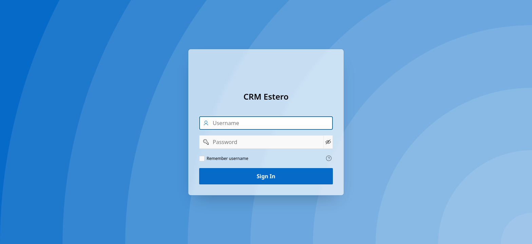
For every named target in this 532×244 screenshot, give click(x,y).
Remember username (227, 158)
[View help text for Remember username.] (329, 158)
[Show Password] (328, 142)
